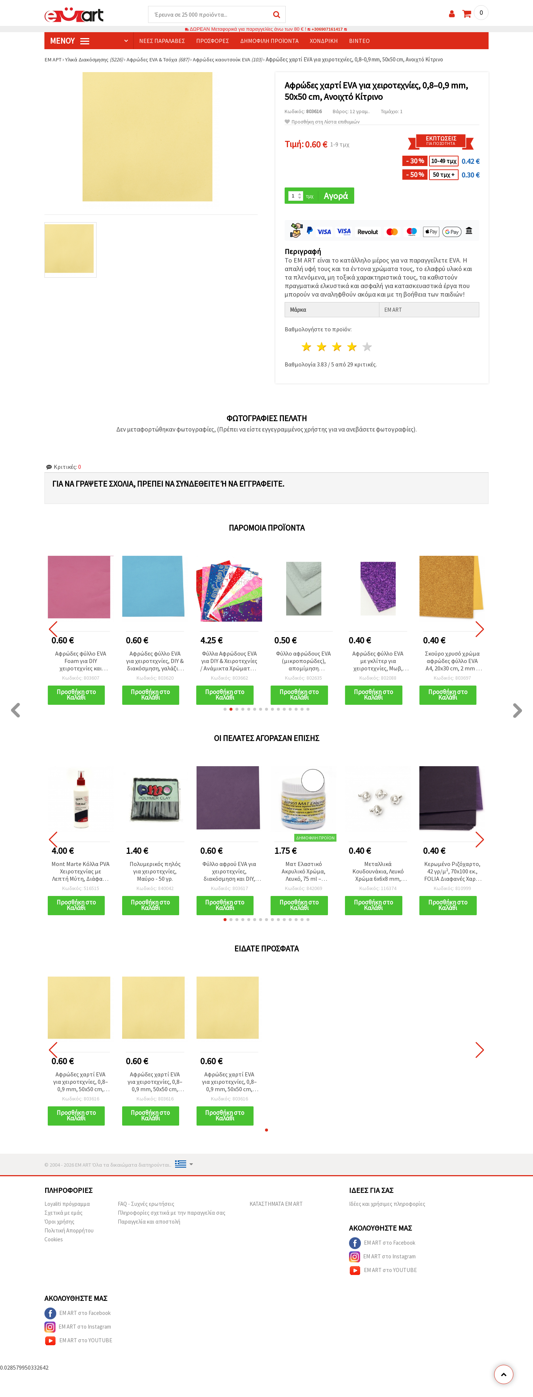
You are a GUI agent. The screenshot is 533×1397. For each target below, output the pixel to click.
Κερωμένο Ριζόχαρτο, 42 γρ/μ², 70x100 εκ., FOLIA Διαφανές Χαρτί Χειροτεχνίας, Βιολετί (452, 872)
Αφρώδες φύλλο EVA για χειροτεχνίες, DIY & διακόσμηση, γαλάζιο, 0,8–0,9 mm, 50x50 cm (155, 662)
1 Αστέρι (307, 347)
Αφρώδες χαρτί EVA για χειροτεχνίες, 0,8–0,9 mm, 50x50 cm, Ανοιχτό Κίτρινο (80, 1083)
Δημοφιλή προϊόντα (269, 41)
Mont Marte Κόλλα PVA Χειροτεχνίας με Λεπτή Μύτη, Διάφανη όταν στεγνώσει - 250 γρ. (80, 872)
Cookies (53, 1241)
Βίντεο (359, 41)
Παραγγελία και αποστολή (149, 1223)
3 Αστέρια (337, 347)
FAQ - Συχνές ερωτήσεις (146, 1205)
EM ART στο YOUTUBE (383, 1272)
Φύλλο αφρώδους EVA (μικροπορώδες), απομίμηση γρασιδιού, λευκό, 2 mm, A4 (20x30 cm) (303, 662)
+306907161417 (327, 29)
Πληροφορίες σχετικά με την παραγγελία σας (171, 1214)
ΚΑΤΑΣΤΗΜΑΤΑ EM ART (276, 1205)
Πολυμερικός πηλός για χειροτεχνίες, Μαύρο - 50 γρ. (155, 872)
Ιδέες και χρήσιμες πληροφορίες (387, 1205)
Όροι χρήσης (59, 1223)
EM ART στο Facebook (382, 1245)
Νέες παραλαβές (162, 41)
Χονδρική (324, 41)
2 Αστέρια (322, 347)
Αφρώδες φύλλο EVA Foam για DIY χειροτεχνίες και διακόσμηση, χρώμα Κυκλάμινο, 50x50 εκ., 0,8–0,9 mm (81, 662)
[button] (225, 710)
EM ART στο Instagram (382, 1258)
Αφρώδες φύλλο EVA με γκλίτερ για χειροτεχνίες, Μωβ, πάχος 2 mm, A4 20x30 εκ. (378, 662)
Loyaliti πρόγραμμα (67, 1205)
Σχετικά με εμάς (63, 1214)
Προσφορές (212, 41)
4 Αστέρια (352, 347)
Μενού (69, 41)
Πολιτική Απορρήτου (69, 1232)
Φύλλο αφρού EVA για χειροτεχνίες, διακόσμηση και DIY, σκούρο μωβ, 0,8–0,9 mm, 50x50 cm (229, 872)
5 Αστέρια (367, 347)
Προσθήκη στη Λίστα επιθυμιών (322, 122)
